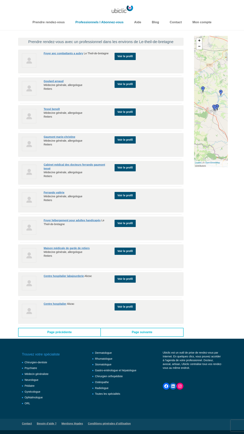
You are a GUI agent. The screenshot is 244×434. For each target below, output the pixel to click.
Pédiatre (30, 385)
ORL (27, 403)
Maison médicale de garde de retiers (67, 248)
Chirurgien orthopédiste (109, 376)
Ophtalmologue (34, 397)
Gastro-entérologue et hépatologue (115, 370)
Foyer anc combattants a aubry (63, 53)
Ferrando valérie (54, 192)
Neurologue (31, 379)
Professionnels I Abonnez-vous (99, 22)
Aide (137, 22)
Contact (176, 22)
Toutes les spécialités (107, 393)
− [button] (199, 47)
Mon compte (201, 22)
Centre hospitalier (55, 303)
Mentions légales (72, 423)
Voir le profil (125, 54)
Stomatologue (103, 364)
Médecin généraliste (36, 373)
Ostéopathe (102, 382)
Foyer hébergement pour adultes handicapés (72, 220)
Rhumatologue (103, 358)
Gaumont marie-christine (59, 136)
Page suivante (142, 332)
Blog (155, 22)
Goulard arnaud (53, 81)
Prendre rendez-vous (48, 22)
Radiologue (101, 388)
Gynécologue (32, 391)
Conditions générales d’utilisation (109, 423)
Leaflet (198, 162)
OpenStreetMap (212, 162)
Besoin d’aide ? (46, 423)
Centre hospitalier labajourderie (64, 276)
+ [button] (199, 41)
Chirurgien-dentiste (36, 362)
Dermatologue (103, 352)
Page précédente (59, 332)
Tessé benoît (52, 109)
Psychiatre (31, 368)
